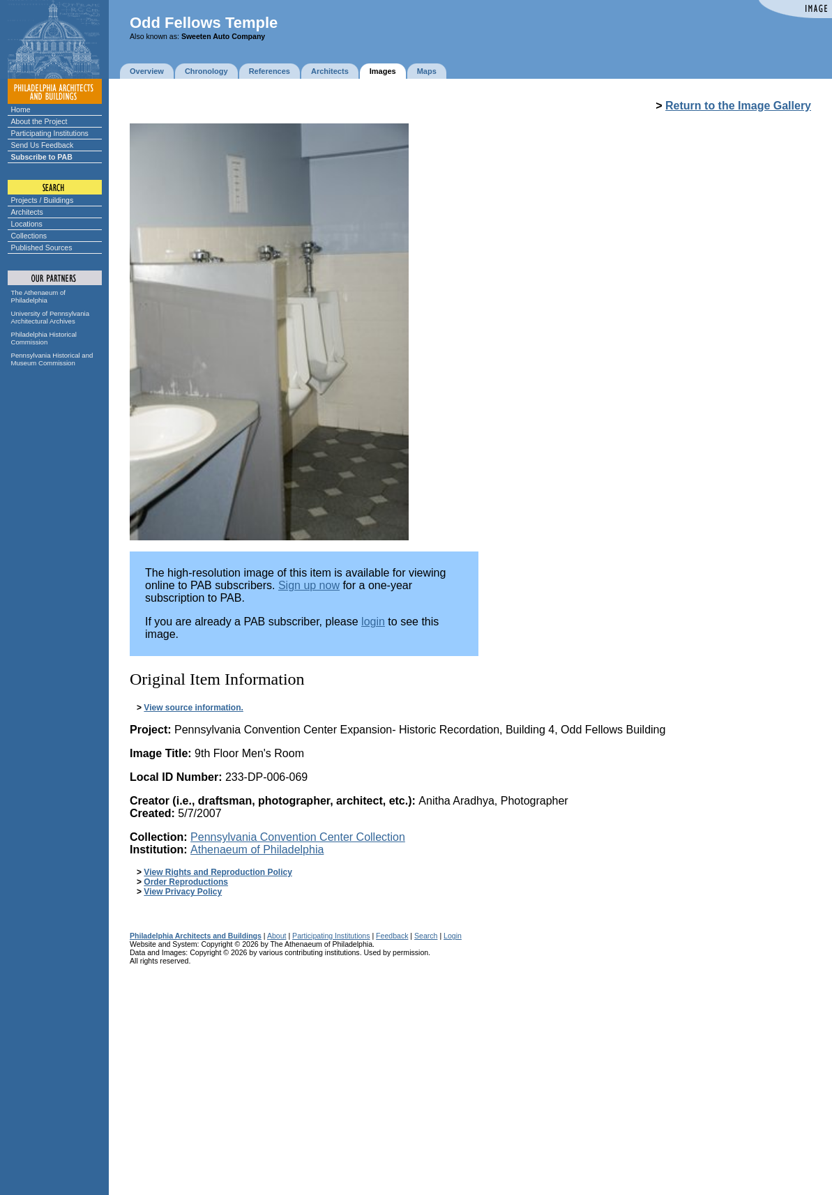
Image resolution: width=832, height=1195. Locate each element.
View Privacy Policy (183, 892)
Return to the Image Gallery (738, 106)
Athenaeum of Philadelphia (257, 849)
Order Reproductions (186, 882)
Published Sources (42, 247)
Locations (27, 224)
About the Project (39, 121)
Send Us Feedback (42, 145)
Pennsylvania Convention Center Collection (297, 837)
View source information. (193, 708)
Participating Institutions (50, 133)
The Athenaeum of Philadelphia (38, 296)
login (373, 621)
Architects (27, 212)
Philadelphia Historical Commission (44, 338)
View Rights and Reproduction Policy (218, 872)
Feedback (392, 935)
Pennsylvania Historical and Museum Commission (52, 359)
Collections (29, 235)
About (277, 935)
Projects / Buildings (42, 200)
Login (453, 935)
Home (21, 109)
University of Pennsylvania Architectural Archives (50, 317)
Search (425, 935)
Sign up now (309, 585)
